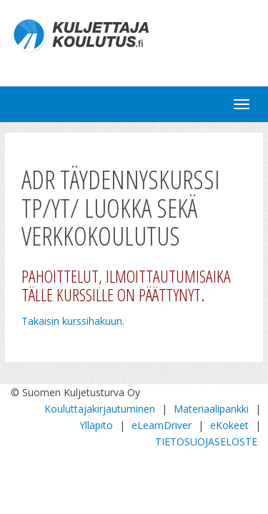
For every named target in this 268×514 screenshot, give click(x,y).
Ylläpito (96, 425)
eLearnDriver (161, 425)
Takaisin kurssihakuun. (72, 321)
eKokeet (229, 425)
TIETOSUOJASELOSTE (206, 441)
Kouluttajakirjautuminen (99, 408)
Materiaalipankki (211, 408)
